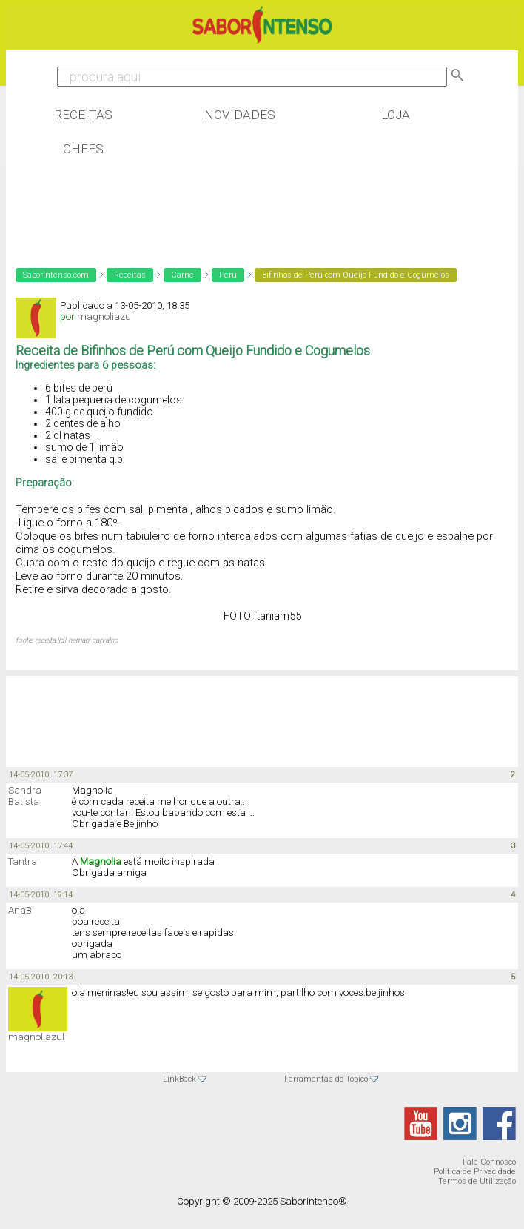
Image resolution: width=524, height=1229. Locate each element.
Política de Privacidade (475, 1171)
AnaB (20, 910)
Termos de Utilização (477, 1181)
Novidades (239, 114)
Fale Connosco (489, 1162)
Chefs (83, 148)
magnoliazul (36, 1036)
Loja (395, 114)
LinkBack (179, 1079)
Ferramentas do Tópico (326, 1079)
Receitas (83, 114)
